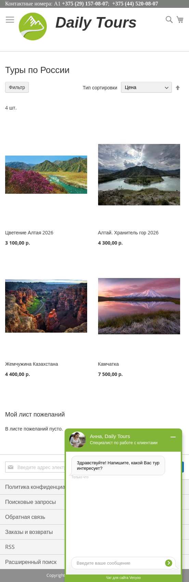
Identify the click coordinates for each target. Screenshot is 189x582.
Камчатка (108, 364)
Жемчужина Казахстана (31, 364)
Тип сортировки (100, 87)
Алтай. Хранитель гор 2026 (128, 232)
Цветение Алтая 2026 (29, 232)
